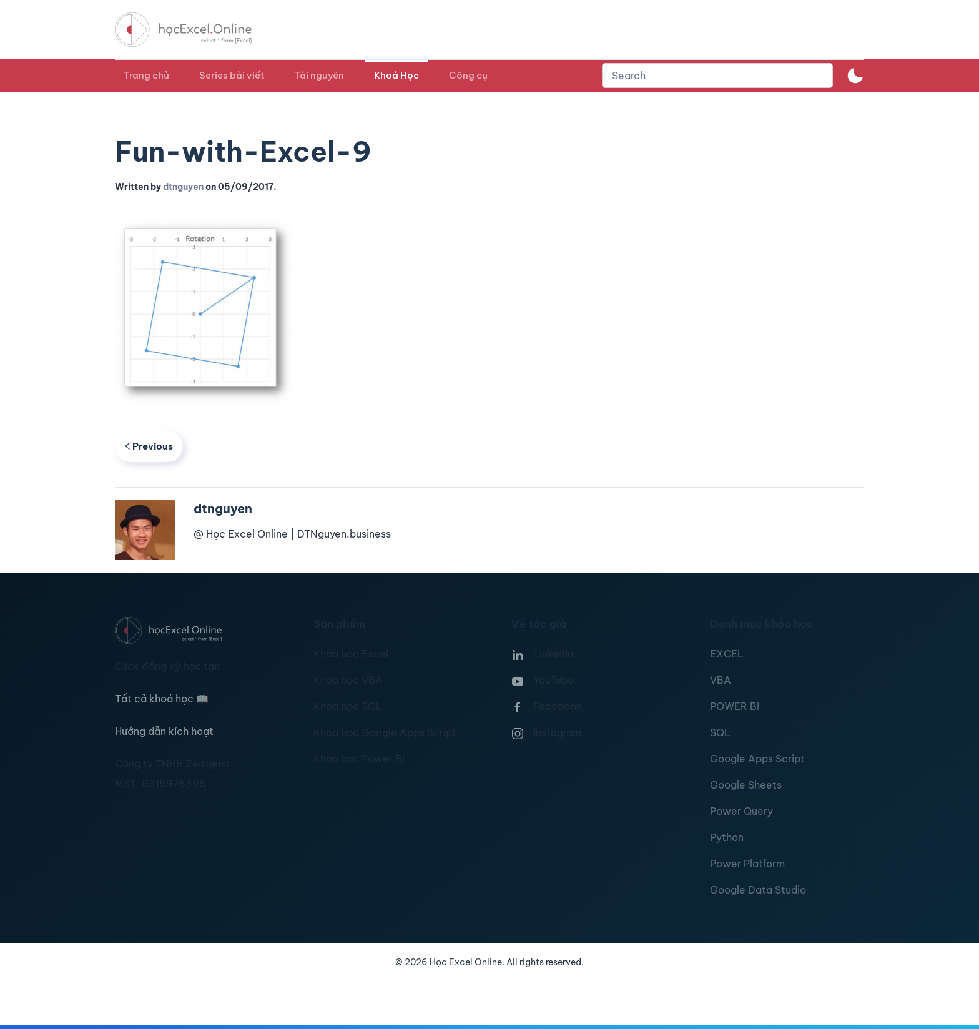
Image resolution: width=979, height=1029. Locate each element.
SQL (720, 732)
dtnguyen (183, 186)
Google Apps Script (757, 758)
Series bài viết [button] (231, 75)
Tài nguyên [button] (319, 75)
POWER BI (734, 706)
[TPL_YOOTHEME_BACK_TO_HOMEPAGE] (195, 29)
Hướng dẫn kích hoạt (164, 731)
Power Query (741, 811)
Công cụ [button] (468, 75)
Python (727, 837)
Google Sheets (746, 785)
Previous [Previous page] (149, 446)
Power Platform (747, 863)
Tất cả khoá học (162, 698)
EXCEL (727, 653)
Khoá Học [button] (396, 75)
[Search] (717, 75)
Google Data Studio (758, 890)
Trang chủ (146, 75)
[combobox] (717, 75)
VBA (720, 680)
